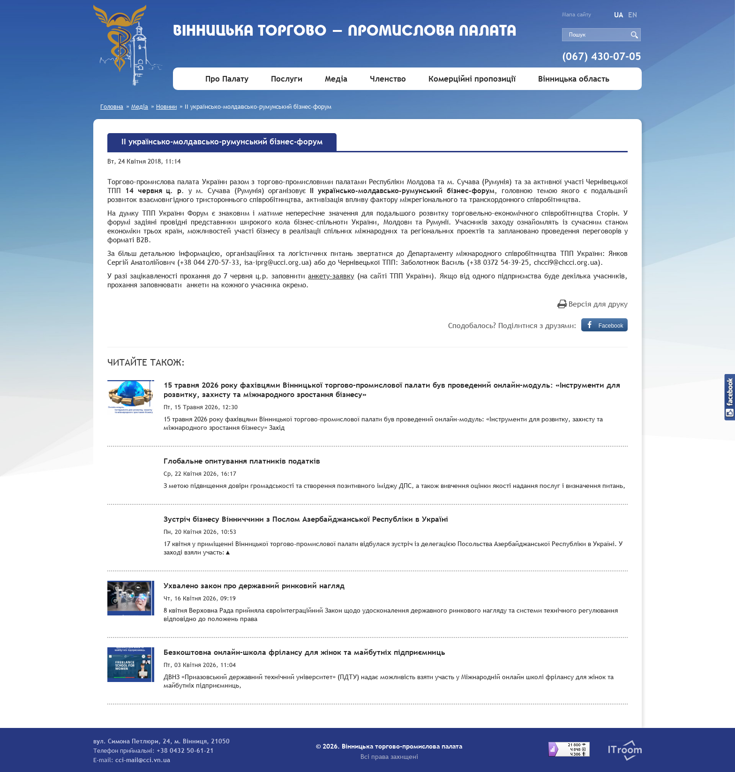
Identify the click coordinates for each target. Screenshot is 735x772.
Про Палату (226, 79)
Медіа (336, 79)
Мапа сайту (576, 14)
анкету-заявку (331, 275)
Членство (388, 79)
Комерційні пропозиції (472, 79)
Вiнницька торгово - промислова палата (345, 31)
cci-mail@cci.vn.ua (142, 760)
